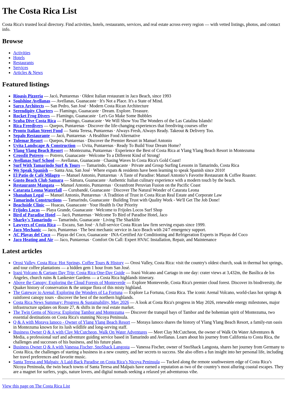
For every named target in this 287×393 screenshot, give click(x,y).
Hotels (19, 57)
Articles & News (28, 72)
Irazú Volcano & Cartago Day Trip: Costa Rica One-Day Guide (69, 272)
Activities (21, 52)
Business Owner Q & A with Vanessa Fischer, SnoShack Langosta (71, 347)
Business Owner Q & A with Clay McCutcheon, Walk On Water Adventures (80, 332)
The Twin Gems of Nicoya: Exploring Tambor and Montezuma (68, 312)
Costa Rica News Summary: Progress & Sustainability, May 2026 (71, 302)
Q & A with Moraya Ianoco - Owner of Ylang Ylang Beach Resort (71, 322)
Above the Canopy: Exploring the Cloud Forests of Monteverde (69, 282)
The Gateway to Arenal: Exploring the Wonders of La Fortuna (67, 292)
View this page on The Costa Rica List (36, 386)
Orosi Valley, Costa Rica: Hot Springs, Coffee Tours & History (68, 262)
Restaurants (23, 62)
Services (20, 67)
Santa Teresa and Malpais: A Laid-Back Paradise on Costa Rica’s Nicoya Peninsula (86, 361)
